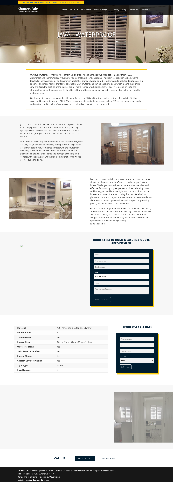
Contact (144, 10)
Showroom (86, 10)
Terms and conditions (27, 477)
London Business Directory (37, 480)
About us (74, 10)
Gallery (116, 10)
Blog (124, 10)
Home (64, 10)
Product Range (100, 10)
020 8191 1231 (65, 2)
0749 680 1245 (78, 2)
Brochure (134, 10)
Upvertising (54, 477)
